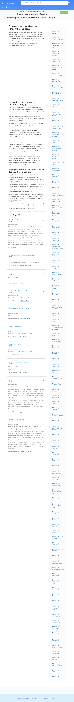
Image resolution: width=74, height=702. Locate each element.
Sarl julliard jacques (25, 318)
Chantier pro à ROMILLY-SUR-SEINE (57, 38)
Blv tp (21, 247)
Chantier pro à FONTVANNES (56, 543)
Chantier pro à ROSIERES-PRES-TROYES (56, 114)
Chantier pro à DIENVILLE (56, 402)
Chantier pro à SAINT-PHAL (56, 595)
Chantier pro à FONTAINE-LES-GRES (58, 377)
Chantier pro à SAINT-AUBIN (56, 525)
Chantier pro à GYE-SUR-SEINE (56, 621)
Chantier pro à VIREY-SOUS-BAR (56, 484)
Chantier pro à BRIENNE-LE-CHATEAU (56, 106)
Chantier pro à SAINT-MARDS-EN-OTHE (57, 505)
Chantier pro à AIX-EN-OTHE (58, 163)
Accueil (22, 11)
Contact (53, 698)
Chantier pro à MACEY (56, 371)
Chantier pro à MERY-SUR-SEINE (56, 227)
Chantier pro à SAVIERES (56, 353)
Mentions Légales (43, 698)
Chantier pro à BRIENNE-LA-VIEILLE (57, 646)
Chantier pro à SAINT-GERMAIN (56, 169)
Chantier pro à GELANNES (56, 435)
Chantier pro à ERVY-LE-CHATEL (56, 267)
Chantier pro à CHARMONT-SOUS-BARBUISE (57, 327)
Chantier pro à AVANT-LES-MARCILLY (56, 608)
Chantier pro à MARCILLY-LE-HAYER (57, 466)
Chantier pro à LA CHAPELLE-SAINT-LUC (57, 45)
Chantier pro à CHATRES (56, 498)
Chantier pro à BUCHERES (56, 220)
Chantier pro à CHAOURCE (56, 294)
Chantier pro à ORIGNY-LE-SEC (56, 556)
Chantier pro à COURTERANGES (56, 531)
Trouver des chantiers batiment (35, 11)
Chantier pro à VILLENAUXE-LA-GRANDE (56, 148)
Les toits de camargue (26, 265)
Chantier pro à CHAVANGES (56, 453)
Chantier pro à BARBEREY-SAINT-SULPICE (57, 286)
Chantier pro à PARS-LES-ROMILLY (57, 414)
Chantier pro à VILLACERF (56, 627)
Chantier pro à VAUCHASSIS (56, 658)
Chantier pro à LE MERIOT (57, 550)
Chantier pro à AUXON (56, 314)
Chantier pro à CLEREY (56, 300)
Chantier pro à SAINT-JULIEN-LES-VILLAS (57, 67)
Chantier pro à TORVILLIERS (56, 346)
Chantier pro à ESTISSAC (56, 182)
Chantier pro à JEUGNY (56, 633)
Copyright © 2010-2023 (22, 698)
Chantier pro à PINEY (56, 261)
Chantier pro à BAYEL (56, 390)
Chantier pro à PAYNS (56, 279)
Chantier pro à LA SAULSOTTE (57, 537)
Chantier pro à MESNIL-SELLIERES (57, 664)
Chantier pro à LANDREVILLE (56, 652)
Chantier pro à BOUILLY (56, 320)
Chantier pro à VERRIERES (56, 188)
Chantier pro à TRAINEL (56, 334)
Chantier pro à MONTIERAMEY (56, 615)
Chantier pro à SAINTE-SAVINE (56, 60)
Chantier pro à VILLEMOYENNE (56, 472)
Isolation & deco (24, 301)
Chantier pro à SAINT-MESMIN (56, 359)
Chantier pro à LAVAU (56, 421)
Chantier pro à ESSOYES (56, 441)
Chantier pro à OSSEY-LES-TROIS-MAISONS (57, 491)
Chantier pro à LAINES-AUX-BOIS (57, 562)
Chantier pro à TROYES (56, 32)
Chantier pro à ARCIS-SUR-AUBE (56, 121)
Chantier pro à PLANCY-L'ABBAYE (57, 384)
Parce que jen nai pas (25, 451)
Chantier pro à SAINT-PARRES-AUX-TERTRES (57, 134)
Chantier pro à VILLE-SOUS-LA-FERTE (56, 254)
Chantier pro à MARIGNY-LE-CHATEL (58, 206)
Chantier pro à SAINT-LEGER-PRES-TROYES (57, 428)
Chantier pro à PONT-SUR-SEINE (57, 340)
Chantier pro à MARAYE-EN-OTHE (57, 574)
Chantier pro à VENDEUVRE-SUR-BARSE (57, 156)
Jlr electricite (23, 336)
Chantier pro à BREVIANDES (56, 175)
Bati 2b (22, 283)
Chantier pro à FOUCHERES (56, 640)
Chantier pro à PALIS (56, 519)
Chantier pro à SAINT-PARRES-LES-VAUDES (57, 307)
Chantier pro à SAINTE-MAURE (56, 239)
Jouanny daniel (24, 372)
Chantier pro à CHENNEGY (56, 601)
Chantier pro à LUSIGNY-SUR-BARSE (58, 194)
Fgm (21, 412)
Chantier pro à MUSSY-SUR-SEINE (57, 273)
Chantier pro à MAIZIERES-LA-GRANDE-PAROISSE (57, 246)
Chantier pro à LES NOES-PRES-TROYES (57, 99)
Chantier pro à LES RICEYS (57, 233)
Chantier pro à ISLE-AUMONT (56, 588)
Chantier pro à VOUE (56, 671)
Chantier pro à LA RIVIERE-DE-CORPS (57, 127)
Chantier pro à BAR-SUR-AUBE (56, 80)
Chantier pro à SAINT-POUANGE (56, 365)
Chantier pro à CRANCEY (56, 408)
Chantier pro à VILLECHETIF (56, 396)
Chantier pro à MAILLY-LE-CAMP (57, 200)
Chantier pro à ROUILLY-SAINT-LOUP (56, 581)
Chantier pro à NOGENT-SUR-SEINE (57, 74)
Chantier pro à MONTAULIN (56, 478)
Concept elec (23, 354)
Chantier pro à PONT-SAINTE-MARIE (58, 86)
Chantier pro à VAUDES (56, 512)
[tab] (26, 220)
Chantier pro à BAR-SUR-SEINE (56, 93)
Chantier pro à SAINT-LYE (56, 141)
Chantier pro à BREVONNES (56, 447)
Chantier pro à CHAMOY (56, 677)
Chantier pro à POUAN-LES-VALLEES (58, 568)
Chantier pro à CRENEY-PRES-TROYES (56, 213)
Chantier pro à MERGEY (56, 460)
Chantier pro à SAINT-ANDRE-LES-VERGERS (57, 53)
